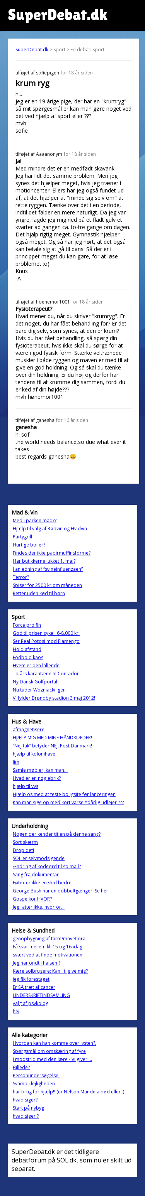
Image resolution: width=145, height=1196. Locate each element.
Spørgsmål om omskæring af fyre (49, 1051)
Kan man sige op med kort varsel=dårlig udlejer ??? (68, 802)
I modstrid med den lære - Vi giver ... (52, 1059)
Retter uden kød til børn (39, 593)
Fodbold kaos (28, 657)
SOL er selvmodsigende (39, 858)
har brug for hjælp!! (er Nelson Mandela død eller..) (68, 1091)
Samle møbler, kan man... (40, 770)
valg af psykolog (30, 1003)
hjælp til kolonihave (34, 754)
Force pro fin (27, 625)
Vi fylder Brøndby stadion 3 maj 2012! (54, 698)
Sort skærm (25, 842)
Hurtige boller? (29, 544)
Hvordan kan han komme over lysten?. (54, 1043)
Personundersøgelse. (36, 1075)
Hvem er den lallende (36, 665)
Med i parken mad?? (34, 520)
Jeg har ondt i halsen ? (36, 963)
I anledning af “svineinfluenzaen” (48, 569)
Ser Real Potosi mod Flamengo (46, 641)
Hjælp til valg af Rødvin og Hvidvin (50, 528)
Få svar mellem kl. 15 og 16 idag (47, 946)
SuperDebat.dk (31, 49)
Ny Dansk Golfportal (35, 681)
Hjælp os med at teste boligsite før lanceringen (64, 794)
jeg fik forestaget (31, 979)
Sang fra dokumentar (36, 874)
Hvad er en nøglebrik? (37, 778)
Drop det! (23, 850)
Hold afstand (27, 649)
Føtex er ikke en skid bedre (42, 882)
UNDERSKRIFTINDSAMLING (41, 995)
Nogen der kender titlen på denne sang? (57, 834)
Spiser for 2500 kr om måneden (47, 585)
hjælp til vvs (25, 786)
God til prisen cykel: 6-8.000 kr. (46, 633)
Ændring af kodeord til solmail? (47, 866)
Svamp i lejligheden (34, 1083)
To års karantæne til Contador (46, 673)
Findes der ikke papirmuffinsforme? (51, 553)
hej (16, 1011)
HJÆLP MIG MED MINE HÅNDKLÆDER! (52, 737)
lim (16, 762)
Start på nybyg (28, 1108)
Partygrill (22, 536)
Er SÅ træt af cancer (34, 987)
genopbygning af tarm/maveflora (49, 938)
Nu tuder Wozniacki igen (39, 690)
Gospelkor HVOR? (32, 899)
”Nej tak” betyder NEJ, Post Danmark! (52, 745)
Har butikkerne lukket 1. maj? (44, 561)
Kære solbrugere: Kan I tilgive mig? (50, 971)
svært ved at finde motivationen (47, 954)
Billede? (21, 1067)
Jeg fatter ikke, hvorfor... (39, 907)
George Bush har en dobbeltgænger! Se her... (62, 890)
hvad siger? (25, 1099)
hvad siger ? (26, 1116)
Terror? (21, 577)
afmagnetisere (28, 729)
